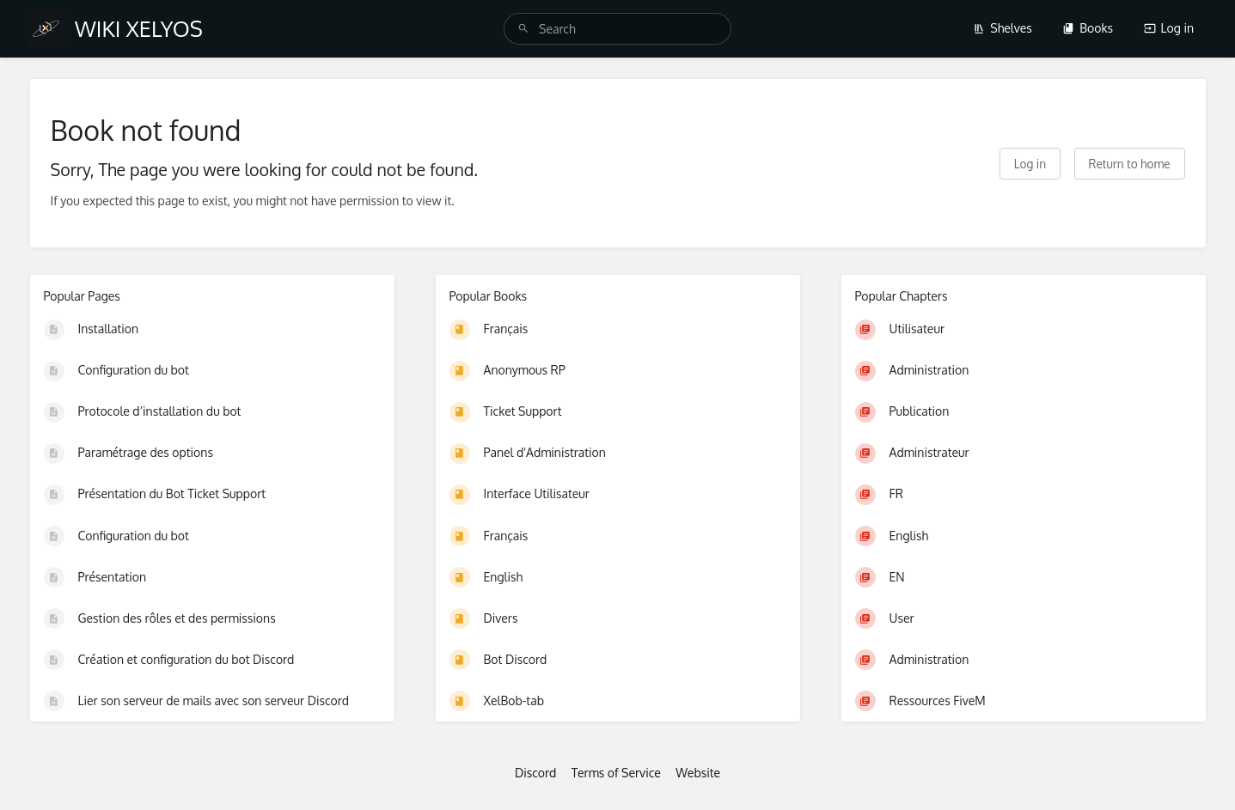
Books (1087, 28)
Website (698, 772)
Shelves (1002, 28)
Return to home (1130, 163)
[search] (617, 29)
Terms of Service (616, 772)
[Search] (523, 28)
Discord (535, 772)
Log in (1169, 28)
